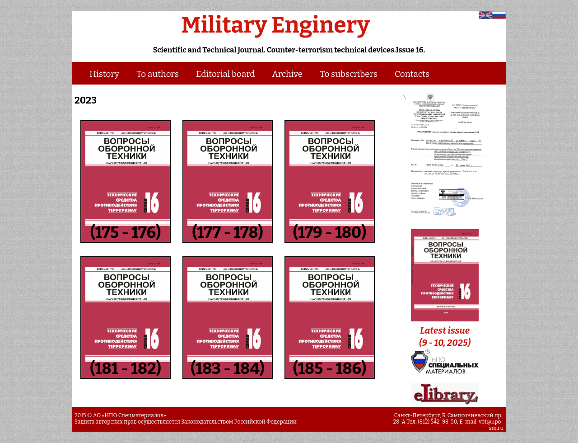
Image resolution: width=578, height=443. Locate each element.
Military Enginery (275, 24)
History (104, 74)
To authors (157, 74)
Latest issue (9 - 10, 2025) (445, 330)
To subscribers (349, 74)
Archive (287, 74)
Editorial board (225, 74)
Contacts (412, 74)
